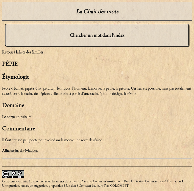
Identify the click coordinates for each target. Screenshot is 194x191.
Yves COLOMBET (116, 185)
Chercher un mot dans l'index (97, 35)
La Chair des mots (97, 11)
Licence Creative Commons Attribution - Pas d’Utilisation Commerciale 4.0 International (127, 181)
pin (65, 93)
